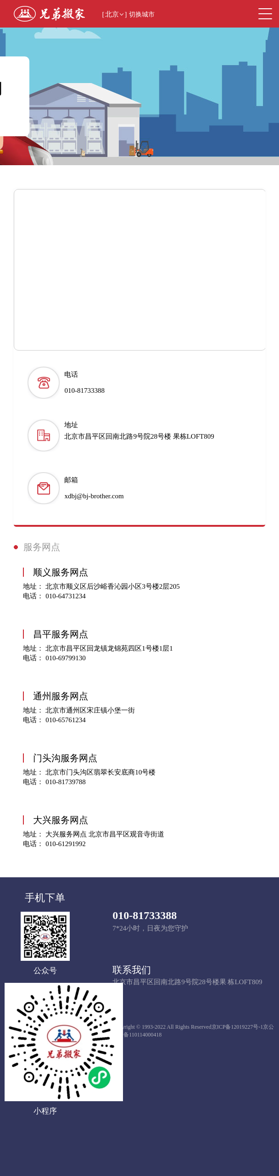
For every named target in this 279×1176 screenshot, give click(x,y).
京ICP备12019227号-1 (237, 1027)
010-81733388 (144, 915)
